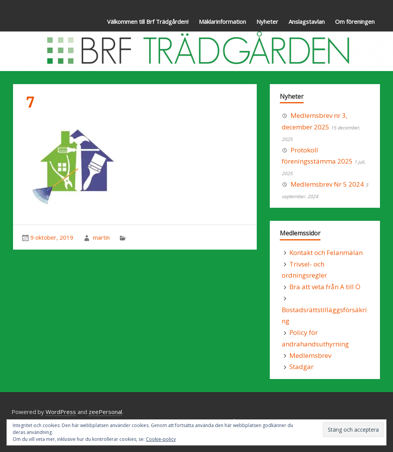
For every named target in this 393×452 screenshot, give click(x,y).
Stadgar (301, 366)
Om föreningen (355, 21)
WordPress (61, 412)
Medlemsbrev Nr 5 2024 (327, 184)
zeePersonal (105, 412)
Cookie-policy (161, 439)
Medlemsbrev (310, 355)
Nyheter (267, 21)
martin (101, 237)
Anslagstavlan (307, 21)
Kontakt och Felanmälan (326, 252)
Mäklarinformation (222, 21)
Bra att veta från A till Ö (324, 286)
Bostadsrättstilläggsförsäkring (324, 315)
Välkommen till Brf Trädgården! (147, 21)
